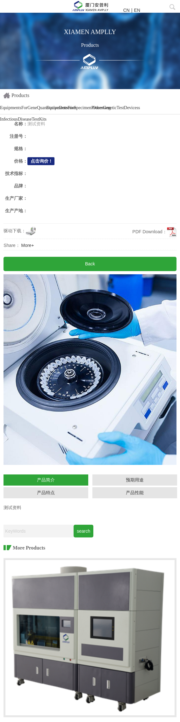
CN (126, 10)
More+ (27, 245)
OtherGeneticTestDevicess (115, 107)
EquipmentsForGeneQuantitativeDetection (22, 107)
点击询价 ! (41, 161)
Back (90, 263)
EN (137, 10)
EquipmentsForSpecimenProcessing (68, 107)
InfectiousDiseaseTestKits (22, 119)
